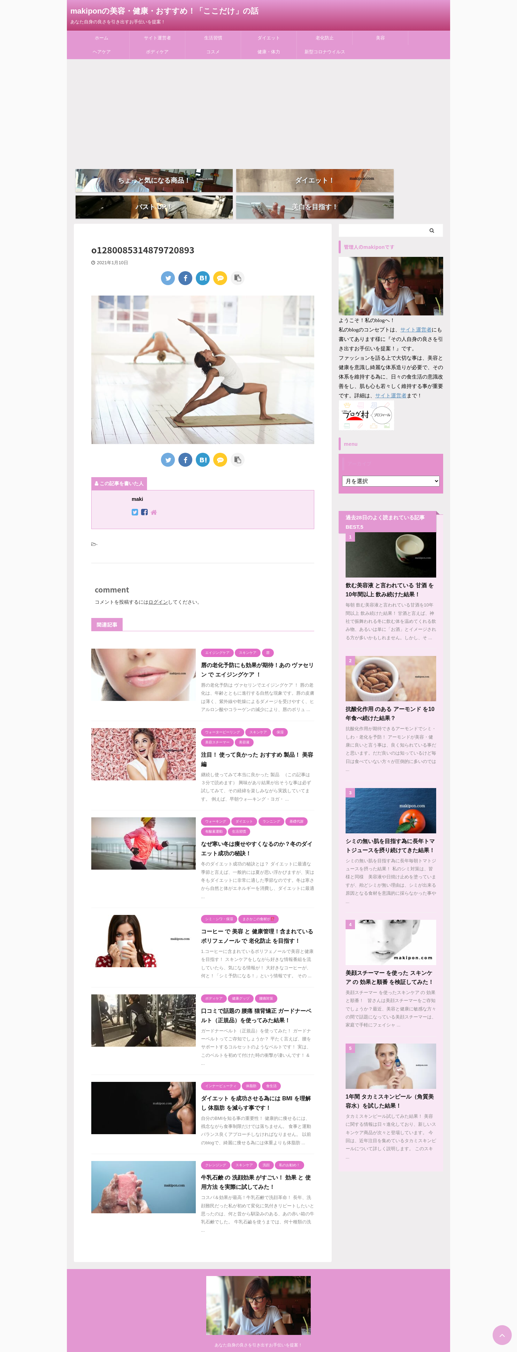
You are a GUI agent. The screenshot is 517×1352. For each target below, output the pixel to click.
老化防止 (325, 37)
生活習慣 (213, 37)
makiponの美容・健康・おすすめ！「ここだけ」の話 (164, 11)
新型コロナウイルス (324, 51)
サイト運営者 (157, 37)
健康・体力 (268, 51)
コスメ (213, 51)
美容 (380, 37)
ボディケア (157, 51)
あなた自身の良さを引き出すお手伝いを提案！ (258, 1340)
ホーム (101, 37)
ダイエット (268, 37)
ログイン (158, 587)
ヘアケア (102, 51)
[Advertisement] (258, 111)
